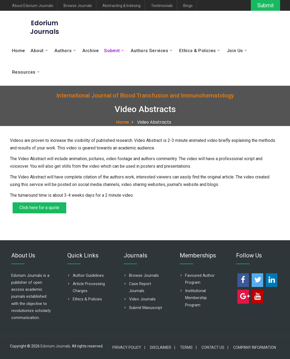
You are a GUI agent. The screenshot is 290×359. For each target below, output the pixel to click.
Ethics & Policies (197, 50)
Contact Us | (214, 347)
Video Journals (142, 299)
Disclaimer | (162, 347)
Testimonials (162, 5)
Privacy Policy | (128, 347)
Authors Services (149, 50)
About (37, 50)
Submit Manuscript (145, 307)
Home (18, 50)
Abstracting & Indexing (121, 5)
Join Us (235, 50)
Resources (24, 72)
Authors (63, 50)
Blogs (188, 5)
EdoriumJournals (44, 27)
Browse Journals (78, 5)
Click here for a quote (40, 207)
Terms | (188, 347)
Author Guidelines (88, 275)
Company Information (254, 347)
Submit (265, 5)
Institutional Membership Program (196, 297)
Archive (90, 50)
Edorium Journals (55, 346)
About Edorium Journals (32, 5)
